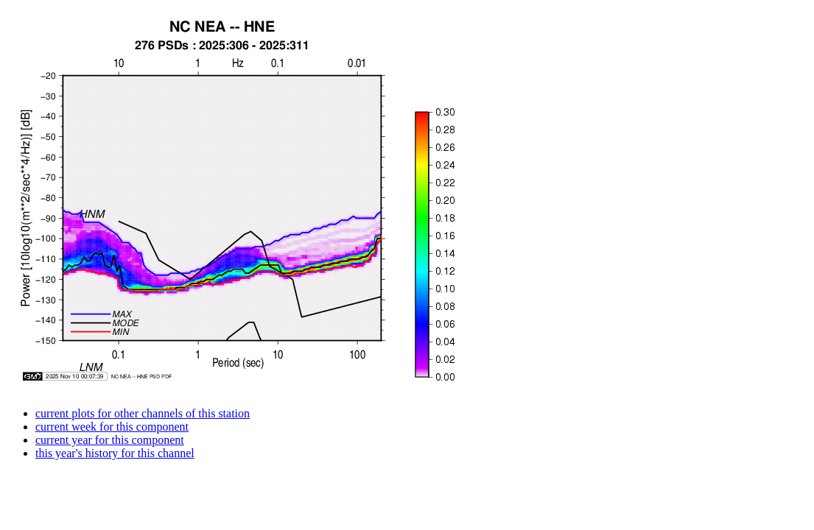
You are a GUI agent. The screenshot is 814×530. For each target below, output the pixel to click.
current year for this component (109, 440)
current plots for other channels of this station (142, 413)
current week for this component (112, 426)
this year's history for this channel (114, 453)
